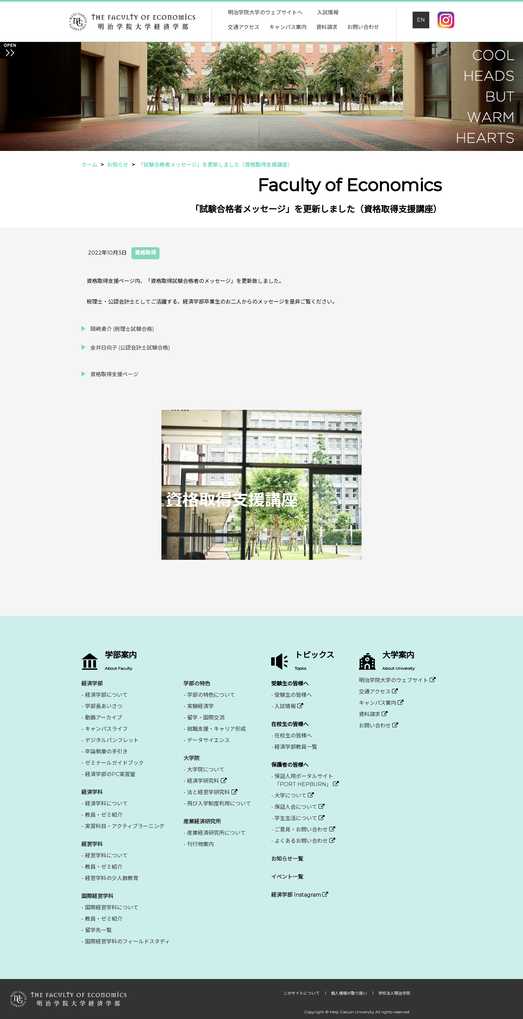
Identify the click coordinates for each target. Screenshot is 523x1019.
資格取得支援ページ (114, 374)
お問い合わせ (363, 27)
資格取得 (145, 253)
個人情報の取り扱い (349, 993)
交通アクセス (243, 27)
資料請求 (327, 27)
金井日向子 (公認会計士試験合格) (130, 348)
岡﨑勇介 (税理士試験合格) (122, 329)
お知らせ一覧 (287, 859)
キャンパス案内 (288, 27)
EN (421, 20)
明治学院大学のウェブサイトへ (265, 12)
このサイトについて (302, 993)
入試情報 (328, 12)
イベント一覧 (287, 877)
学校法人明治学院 (394, 993)
